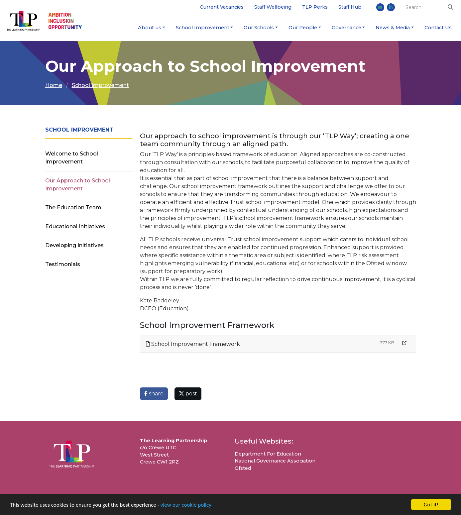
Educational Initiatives (75, 226)
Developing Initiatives (74, 245)
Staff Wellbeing (272, 7)
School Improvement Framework (193, 344)
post (188, 393)
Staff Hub (350, 7)
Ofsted (243, 468)
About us (149, 28)
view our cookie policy (186, 504)
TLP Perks (315, 7)
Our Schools (259, 28)
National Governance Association (275, 461)
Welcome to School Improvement (71, 158)
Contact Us (438, 28)
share (154, 393)
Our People (302, 28)
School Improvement (202, 28)
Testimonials (62, 264)
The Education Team (73, 207)
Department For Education (268, 454)
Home (53, 85)
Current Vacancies (222, 7)
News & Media (393, 28)
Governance (346, 28)
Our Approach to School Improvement (77, 184)
